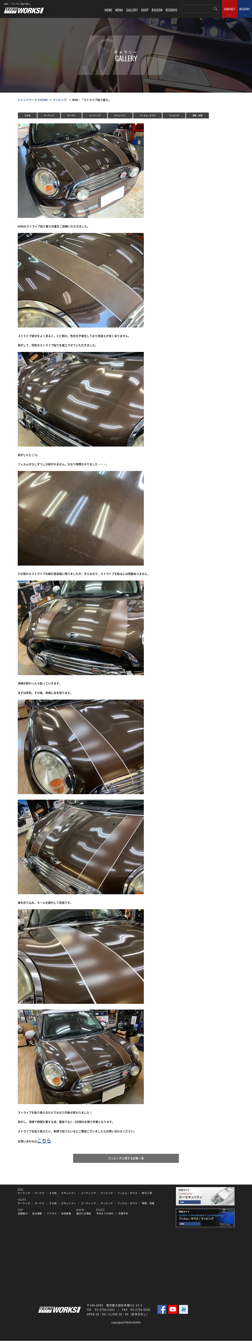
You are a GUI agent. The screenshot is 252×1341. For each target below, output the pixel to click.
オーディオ (49, 115)
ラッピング (60, 100)
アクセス (52, 1214)
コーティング (95, 115)
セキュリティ (120, 115)
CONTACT (229, 9)
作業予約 (123, 1214)
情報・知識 (197, 115)
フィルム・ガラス (147, 115)
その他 (27, 115)
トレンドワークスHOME (33, 100)
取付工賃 (147, 1193)
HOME (108, 10)
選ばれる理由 (83, 1214)
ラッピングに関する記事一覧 (126, 1158)
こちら (44, 1140)
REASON (157, 10)
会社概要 (37, 1214)
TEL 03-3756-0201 (101, 1310)
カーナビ (71, 115)
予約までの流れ (105, 1214)
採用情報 (66, 1214)
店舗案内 (23, 1214)
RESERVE (244, 9)
